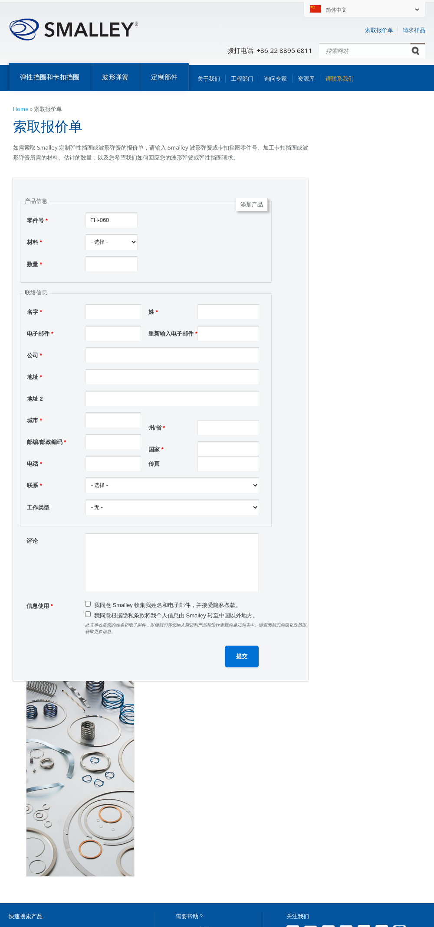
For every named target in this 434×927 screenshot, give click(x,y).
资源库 (306, 78)
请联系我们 (340, 78)
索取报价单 (379, 30)
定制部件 (164, 76)
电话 (34, 463)
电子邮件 (40, 333)
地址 (34, 377)
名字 (34, 312)
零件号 (37, 220)
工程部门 (242, 78)
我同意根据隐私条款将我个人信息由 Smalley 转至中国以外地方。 (176, 615)
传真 (154, 463)
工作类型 (38, 507)
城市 (34, 420)
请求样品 (414, 30)
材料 (34, 242)
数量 (34, 264)
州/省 (156, 427)
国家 (156, 449)
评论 (32, 541)
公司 (34, 355)
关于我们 (208, 78)
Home (21, 109)
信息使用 (39, 606)
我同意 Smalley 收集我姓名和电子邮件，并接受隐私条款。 (167, 605)
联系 (34, 485)
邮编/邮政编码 (46, 442)
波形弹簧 (115, 76)
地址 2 (35, 398)
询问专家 (275, 78)
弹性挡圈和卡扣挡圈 (49, 76)
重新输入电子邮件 (172, 333)
